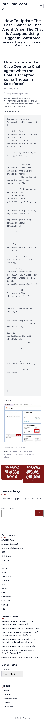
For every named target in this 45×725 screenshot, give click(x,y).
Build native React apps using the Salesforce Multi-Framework (17, 623)
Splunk (4, 604)
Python (4, 588)
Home (8, 42)
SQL (3, 609)
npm (3, 584)
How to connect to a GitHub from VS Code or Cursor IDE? (19, 652)
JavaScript (6, 576)
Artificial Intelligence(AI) (12, 548)
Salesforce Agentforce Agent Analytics (19, 646)
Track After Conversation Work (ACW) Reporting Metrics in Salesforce (19, 634)
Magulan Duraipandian (27, 42)
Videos (7, 702)
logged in (18, 498)
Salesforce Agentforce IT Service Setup (20, 657)
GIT (3, 564)
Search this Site (8, 508)
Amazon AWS (7, 539)
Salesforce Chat (13, 454)
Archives (5, 669)
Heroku (4, 568)
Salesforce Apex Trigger (22, 451)
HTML (3, 572)
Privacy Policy (10, 698)
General (5, 560)
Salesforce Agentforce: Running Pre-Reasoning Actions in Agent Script (18, 641)
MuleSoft (5, 580)
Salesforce (20, 447)
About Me (8, 706)
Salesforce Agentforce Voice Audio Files (20, 628)
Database (6, 556)
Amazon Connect (9, 544)
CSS (3, 552)
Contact (8, 694)
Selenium (5, 600)
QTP (3, 592)
